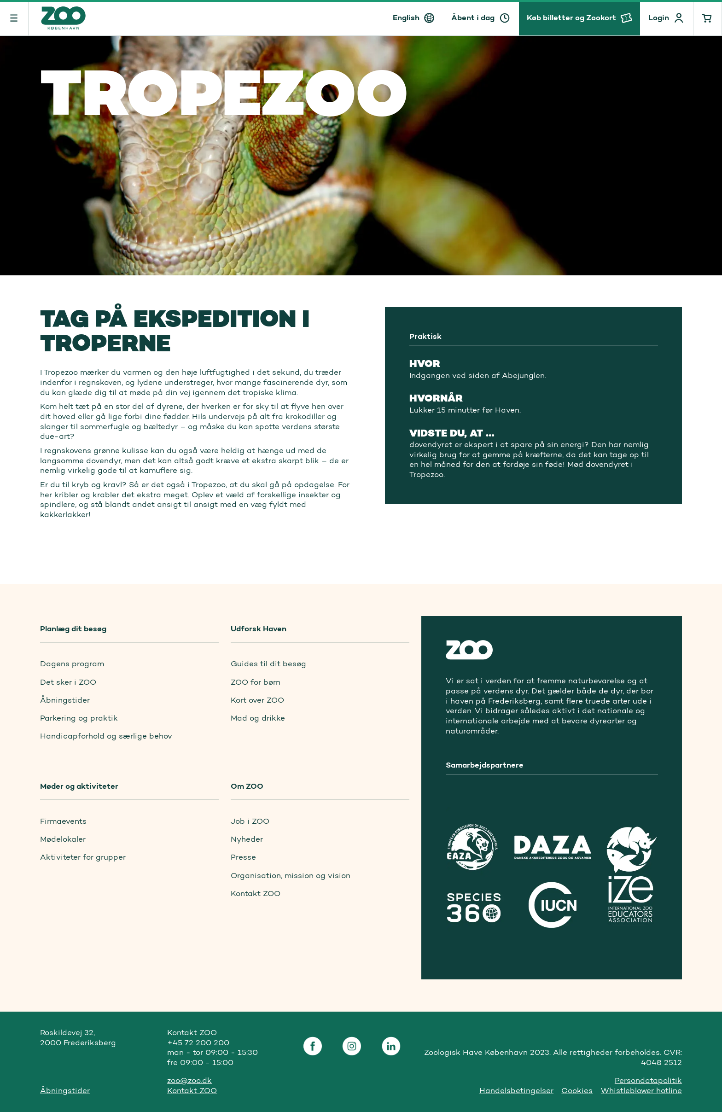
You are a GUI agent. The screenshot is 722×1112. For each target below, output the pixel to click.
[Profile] (666, 17)
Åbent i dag (473, 17)
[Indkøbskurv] (707, 17)
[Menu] (14, 17)
